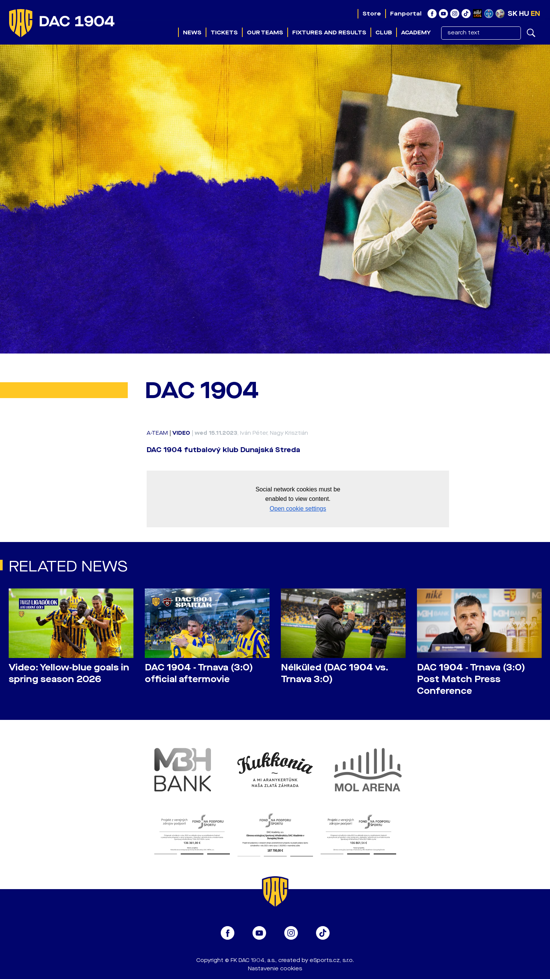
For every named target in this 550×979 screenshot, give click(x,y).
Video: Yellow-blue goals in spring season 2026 (69, 673)
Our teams (265, 32)
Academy (416, 32)
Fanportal (405, 14)
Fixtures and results (329, 32)
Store (372, 14)
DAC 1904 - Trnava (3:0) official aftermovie (199, 673)
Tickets (224, 32)
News (192, 32)
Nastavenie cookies (275, 968)
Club (383, 32)
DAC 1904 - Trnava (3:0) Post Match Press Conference (471, 679)
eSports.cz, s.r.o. (332, 960)
